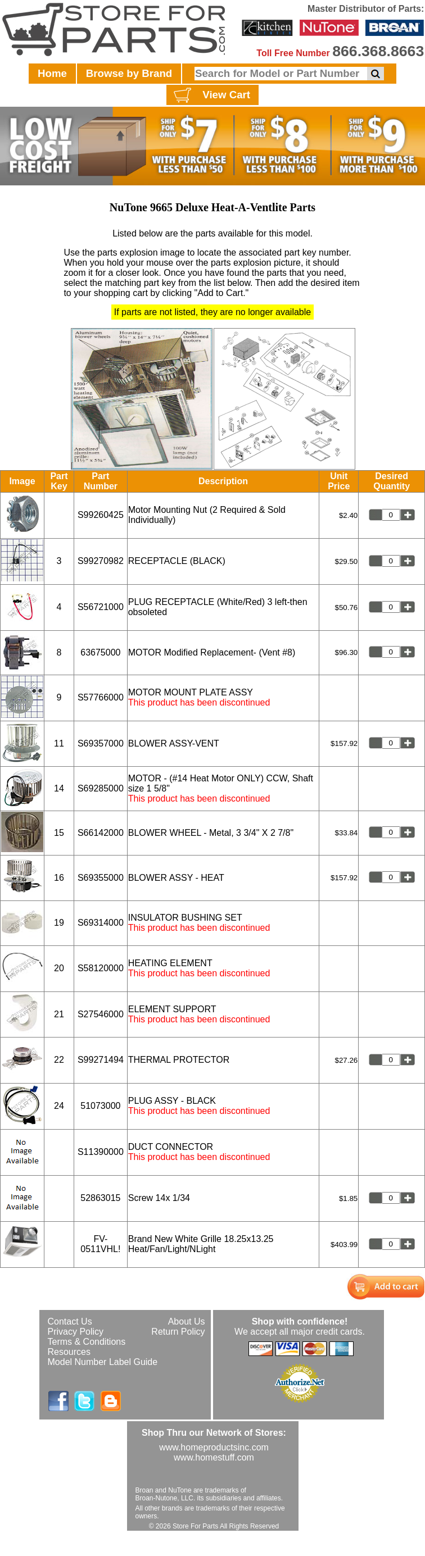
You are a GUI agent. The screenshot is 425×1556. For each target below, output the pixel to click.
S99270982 (101, 561)
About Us (186, 1321)
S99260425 (101, 515)
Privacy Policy (76, 1331)
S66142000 (101, 833)
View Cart (210, 95)
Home (52, 73)
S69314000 (101, 922)
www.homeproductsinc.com (214, 1447)
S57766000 (101, 697)
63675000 (100, 652)
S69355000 (101, 877)
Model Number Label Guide (103, 1362)
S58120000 (101, 968)
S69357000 (101, 743)
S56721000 (101, 607)
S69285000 (101, 788)
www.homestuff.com (214, 1457)
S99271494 (101, 1059)
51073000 (100, 1106)
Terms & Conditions (87, 1341)
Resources (69, 1352)
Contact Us (70, 1321)
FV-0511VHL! (100, 1244)
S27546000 (101, 1014)
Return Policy (178, 1331)
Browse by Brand (129, 73)
